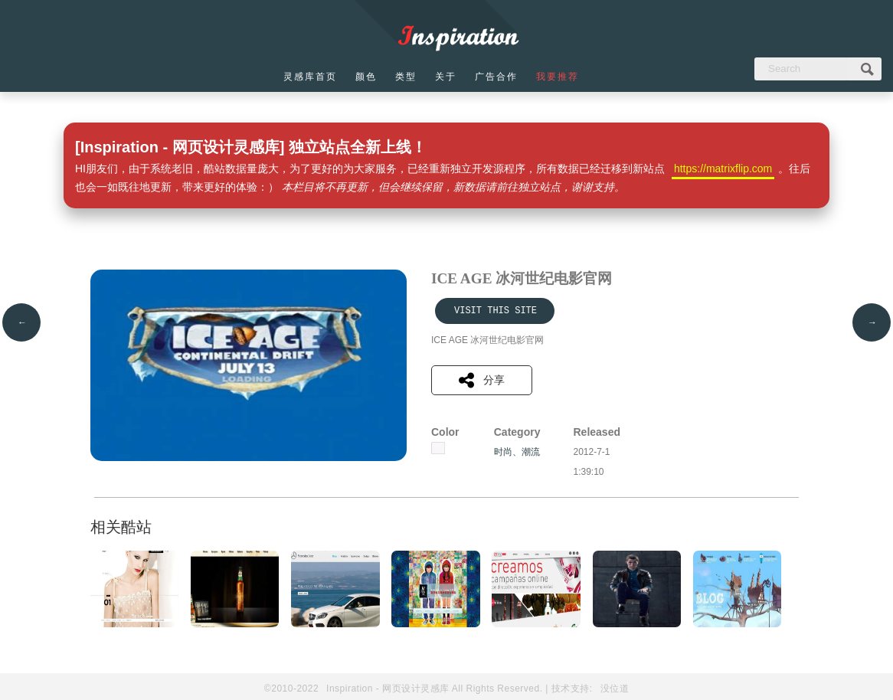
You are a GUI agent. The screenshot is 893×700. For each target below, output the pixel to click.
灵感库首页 (310, 76)
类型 (406, 76)
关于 (445, 76)
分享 (482, 380)
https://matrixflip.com (723, 168)
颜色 (366, 76)
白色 (438, 448)
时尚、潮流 (517, 451)
